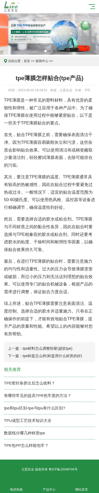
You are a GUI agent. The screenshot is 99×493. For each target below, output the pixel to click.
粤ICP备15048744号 (63, 469)
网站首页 (81, 486)
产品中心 (49, 486)
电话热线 (16, 486)
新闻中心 (42, 61)
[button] (45, 51)
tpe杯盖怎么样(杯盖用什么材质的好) (52, 356)
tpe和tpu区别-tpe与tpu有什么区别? (34, 408)
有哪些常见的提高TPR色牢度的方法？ (37, 395)
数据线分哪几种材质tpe (24, 433)
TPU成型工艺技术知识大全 (27, 420)
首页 (27, 61)
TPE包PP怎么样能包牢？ (26, 445)
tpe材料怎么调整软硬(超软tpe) (47, 348)
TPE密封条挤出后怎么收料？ (29, 383)
